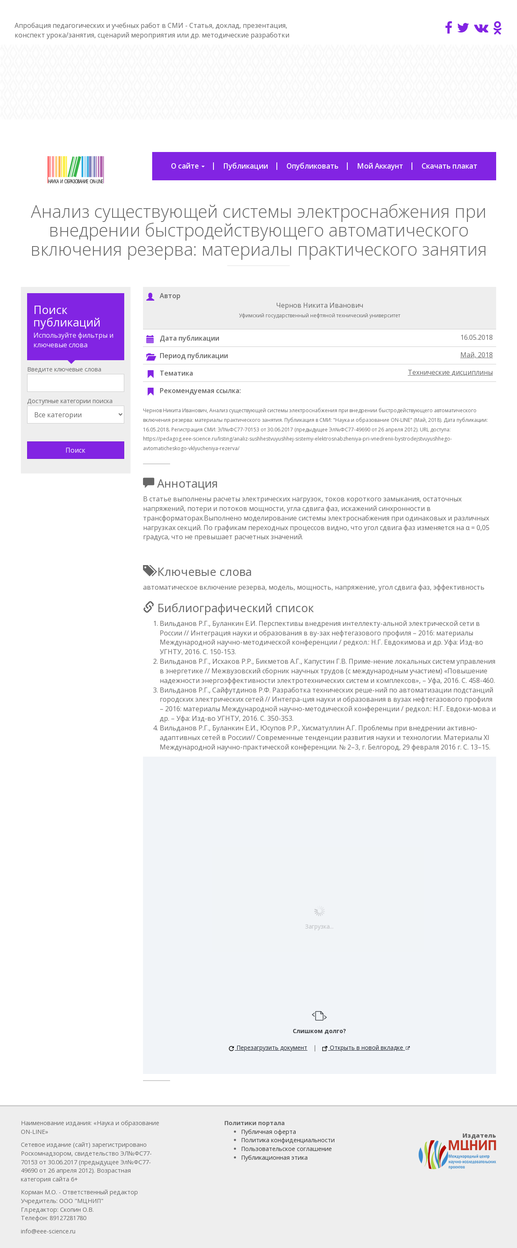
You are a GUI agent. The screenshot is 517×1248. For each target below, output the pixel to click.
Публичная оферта (268, 1132)
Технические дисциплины (450, 372)
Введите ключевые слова (64, 369)
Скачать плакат (449, 166)
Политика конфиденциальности (288, 1140)
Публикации (245, 166)
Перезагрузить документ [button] (268, 1047)
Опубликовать (312, 166)
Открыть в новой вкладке (363, 1047)
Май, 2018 (476, 354)
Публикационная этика (274, 1157)
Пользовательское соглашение (286, 1149)
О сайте (188, 166)
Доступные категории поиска (70, 401)
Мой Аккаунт (380, 166)
